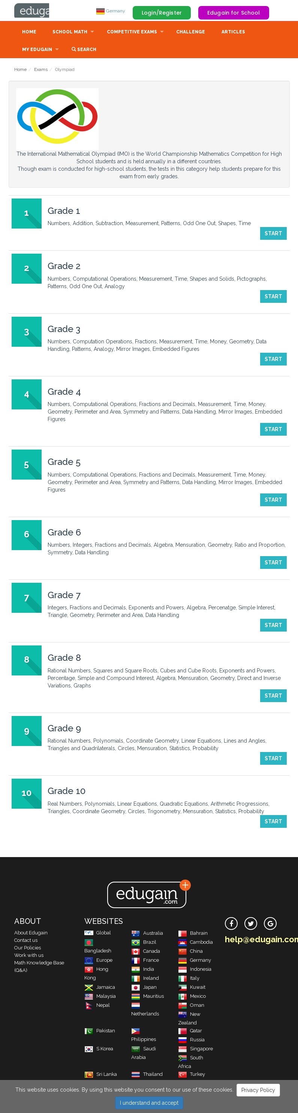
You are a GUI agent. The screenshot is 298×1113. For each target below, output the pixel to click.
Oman (191, 1006)
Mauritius (147, 997)
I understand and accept (149, 1103)
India (142, 970)
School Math (69, 32)
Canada (145, 952)
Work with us (28, 956)
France (145, 961)
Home (29, 32)
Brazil (143, 943)
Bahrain (193, 934)
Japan (144, 988)
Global (97, 933)
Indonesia (194, 970)
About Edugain (31, 933)
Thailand (147, 1075)
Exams (41, 70)
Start (273, 234)
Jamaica (99, 988)
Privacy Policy (258, 1090)
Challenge (190, 32)
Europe (98, 961)
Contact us (25, 941)
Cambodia (195, 943)
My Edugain (37, 50)
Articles (233, 32)
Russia (191, 1040)
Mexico (192, 997)
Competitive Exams (132, 32)
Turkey (191, 1075)
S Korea (98, 1049)
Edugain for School (233, 13)
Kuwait (191, 988)
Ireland (145, 979)
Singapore (195, 1049)
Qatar (190, 1031)
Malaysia (100, 997)
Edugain (42, 11)
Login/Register (162, 13)
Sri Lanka (100, 1075)
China (190, 952)
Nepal (97, 1006)
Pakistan (99, 1031)
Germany (110, 11)
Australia (147, 934)
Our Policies (27, 948)
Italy (188, 979)
